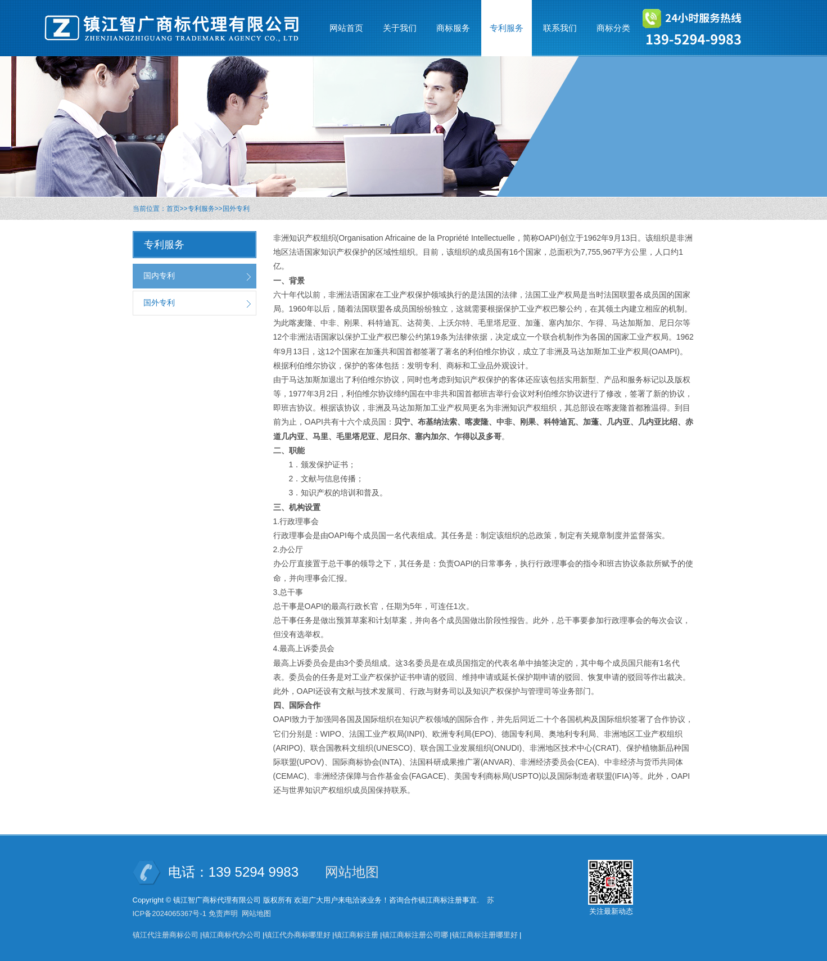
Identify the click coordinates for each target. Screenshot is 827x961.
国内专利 (159, 275)
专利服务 (201, 209)
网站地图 (352, 871)
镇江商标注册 (356, 935)
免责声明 (223, 913)
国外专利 (236, 209)
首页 (173, 209)
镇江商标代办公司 (231, 935)
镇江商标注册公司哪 (415, 935)
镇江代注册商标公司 (165, 935)
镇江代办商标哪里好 (298, 935)
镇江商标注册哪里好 (485, 935)
